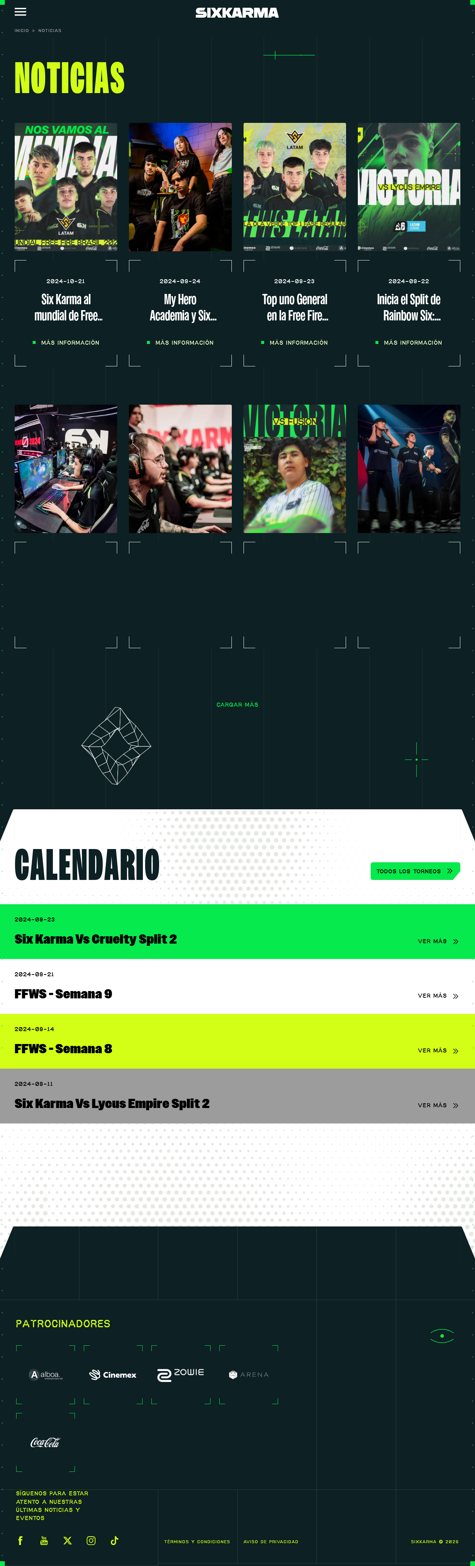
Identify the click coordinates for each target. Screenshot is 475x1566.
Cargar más (238, 705)
